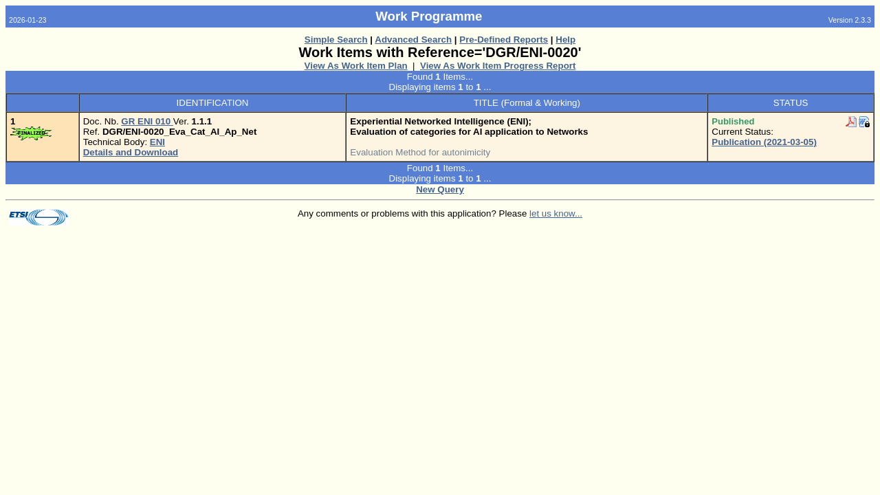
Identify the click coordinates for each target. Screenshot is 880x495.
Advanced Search (413, 39)
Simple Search (336, 39)
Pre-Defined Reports (503, 39)
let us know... (555, 213)
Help (565, 39)
